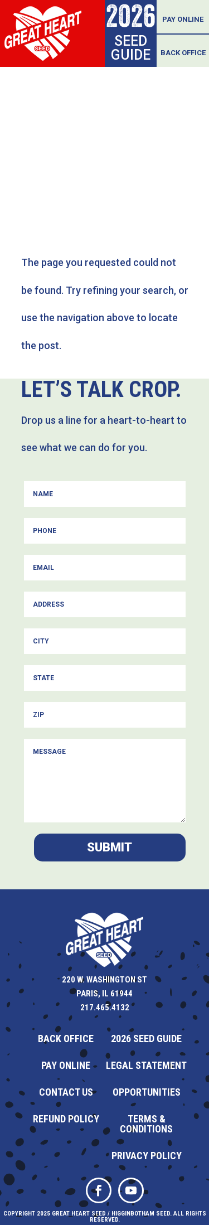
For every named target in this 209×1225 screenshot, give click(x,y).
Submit (109, 847)
